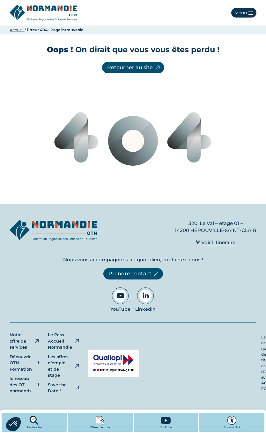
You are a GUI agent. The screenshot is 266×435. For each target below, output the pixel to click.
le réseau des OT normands (25, 384)
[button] (243, 13)
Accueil (17, 29)
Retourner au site (134, 67)
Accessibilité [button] (232, 422)
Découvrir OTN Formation (25, 363)
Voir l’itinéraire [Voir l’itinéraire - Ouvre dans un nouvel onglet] (215, 242)
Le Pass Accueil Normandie (64, 341)
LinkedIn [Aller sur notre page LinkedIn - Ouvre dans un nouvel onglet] (145, 299)
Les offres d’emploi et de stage (64, 366)
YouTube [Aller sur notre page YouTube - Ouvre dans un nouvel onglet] (120, 299)
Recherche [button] (34, 422)
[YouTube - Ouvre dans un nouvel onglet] (166, 422)
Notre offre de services (25, 341)
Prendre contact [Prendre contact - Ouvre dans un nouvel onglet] (133, 274)
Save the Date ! (64, 388)
